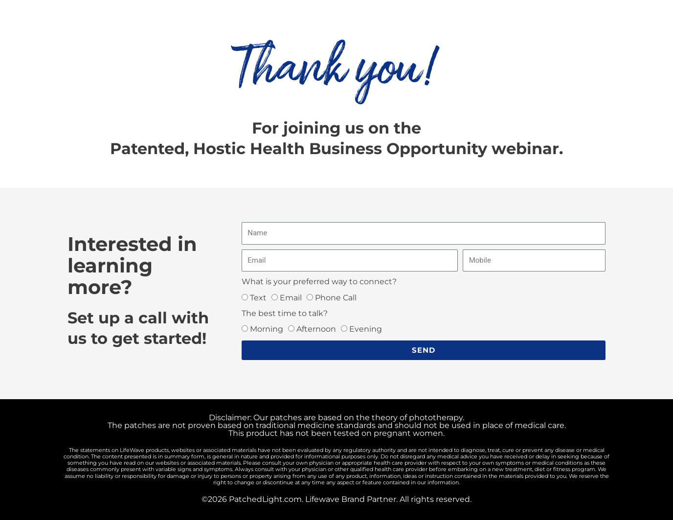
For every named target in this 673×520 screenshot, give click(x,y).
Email (291, 297)
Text (258, 297)
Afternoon (316, 329)
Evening (365, 329)
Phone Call (336, 297)
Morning (266, 329)
